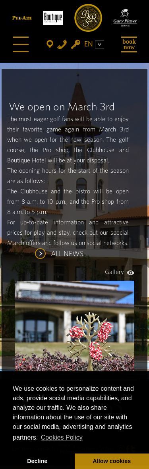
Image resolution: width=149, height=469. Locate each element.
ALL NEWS (67, 254)
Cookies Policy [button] (62, 437)
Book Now (129, 44)
